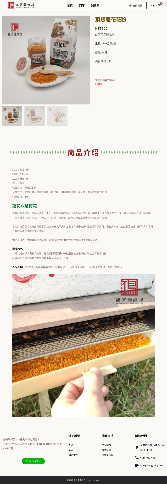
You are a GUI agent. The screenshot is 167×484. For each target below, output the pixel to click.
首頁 (70, 5)
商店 (82, 5)
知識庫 (95, 5)
